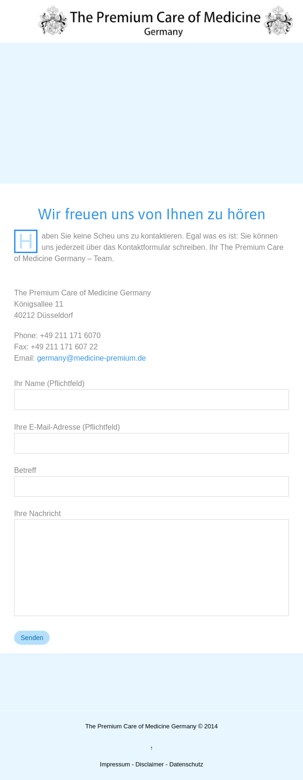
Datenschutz (186, 764)
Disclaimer (150, 764)
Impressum (115, 764)
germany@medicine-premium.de (91, 358)
